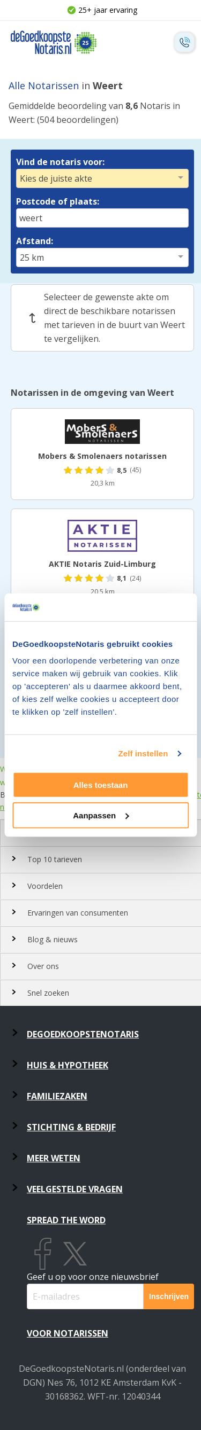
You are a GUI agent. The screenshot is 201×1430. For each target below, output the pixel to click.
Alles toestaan (100, 785)
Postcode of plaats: (57, 201)
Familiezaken (57, 1096)
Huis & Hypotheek (67, 1065)
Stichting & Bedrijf (71, 1127)
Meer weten (53, 1158)
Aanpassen (101, 815)
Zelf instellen (143, 753)
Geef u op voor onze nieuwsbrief (93, 1277)
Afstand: (34, 241)
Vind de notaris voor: (60, 162)
